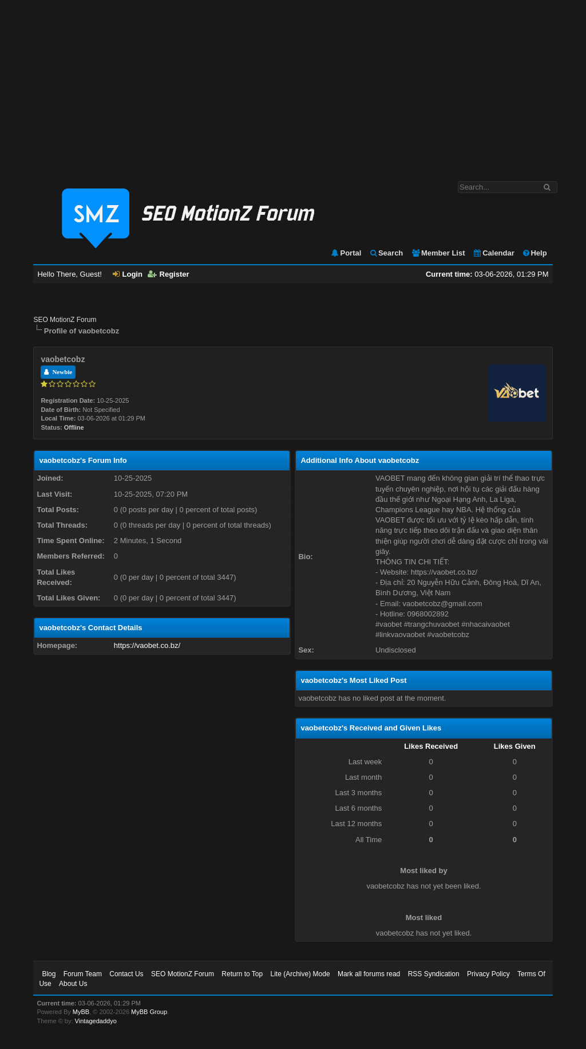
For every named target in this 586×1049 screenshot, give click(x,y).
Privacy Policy (488, 974)
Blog (49, 974)
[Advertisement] (293, 85)
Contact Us (126, 974)
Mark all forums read (369, 974)
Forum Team (83, 974)
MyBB (81, 1011)
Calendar (493, 253)
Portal (345, 253)
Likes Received (431, 746)
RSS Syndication (434, 974)
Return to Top (242, 974)
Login (127, 274)
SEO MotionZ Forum (64, 320)
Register (168, 274)
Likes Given (515, 746)
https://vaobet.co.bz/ (147, 645)
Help (534, 253)
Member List (438, 253)
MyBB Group (149, 1011)
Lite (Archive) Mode (300, 974)
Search (386, 253)
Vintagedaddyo (96, 1020)
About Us (73, 984)
